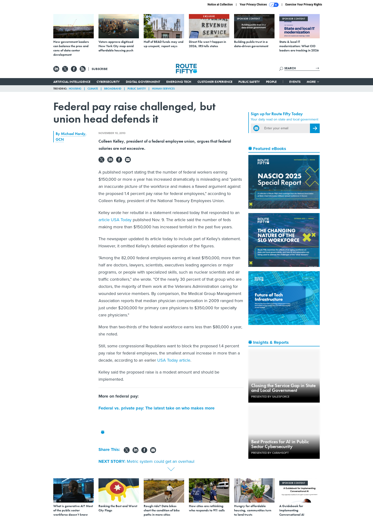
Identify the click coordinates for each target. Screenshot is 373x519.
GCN (60, 139)
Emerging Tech (178, 82)
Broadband (112, 88)
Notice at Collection (220, 4)
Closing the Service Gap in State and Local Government (283, 387)
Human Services (163, 88)
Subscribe (100, 69)
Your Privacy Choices (259, 5)
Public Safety (249, 82)
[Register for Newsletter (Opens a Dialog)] (315, 128)
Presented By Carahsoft (270, 453)
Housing (75, 88)
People (271, 82)
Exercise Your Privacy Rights (303, 4)
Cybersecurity (108, 82)
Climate (93, 88)
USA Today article (173, 360)
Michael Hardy (73, 133)
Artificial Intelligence (71, 82)
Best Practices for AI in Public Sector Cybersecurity (280, 444)
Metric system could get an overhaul (160, 461)
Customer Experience (214, 82)
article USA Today (115, 220)
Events (294, 82)
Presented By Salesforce (270, 396)
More (313, 82)
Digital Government (143, 82)
